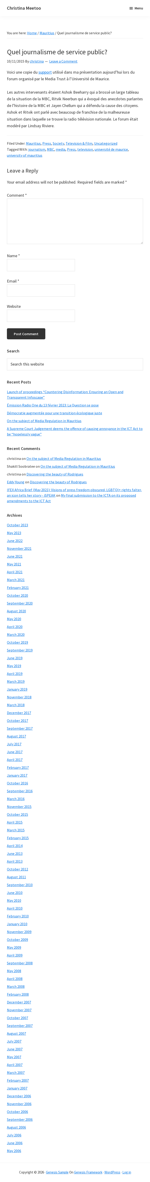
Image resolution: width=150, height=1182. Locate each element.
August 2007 (16, 1033)
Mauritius (33, 143)
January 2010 (17, 924)
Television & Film (79, 143)
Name (13, 255)
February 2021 (18, 587)
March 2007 (16, 1072)
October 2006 (17, 1111)
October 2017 (17, 720)
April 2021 (15, 572)
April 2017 (15, 759)
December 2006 (19, 1096)
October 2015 (17, 814)
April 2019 (15, 673)
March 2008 (16, 986)
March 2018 (16, 705)
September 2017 (20, 728)
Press (46, 143)
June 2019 (15, 658)
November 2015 (19, 806)
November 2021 (19, 548)
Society (58, 143)
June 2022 (15, 540)
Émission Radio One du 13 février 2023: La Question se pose (53, 405)
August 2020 (16, 611)
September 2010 (20, 884)
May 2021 (14, 564)
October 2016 (17, 783)
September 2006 (20, 1119)
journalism (36, 149)
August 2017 (16, 736)
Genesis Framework (88, 1172)
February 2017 (18, 767)
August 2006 (16, 1127)
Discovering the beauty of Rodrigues (54, 474)
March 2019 (16, 681)
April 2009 (15, 955)
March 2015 (16, 830)
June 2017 (15, 752)
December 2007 (19, 1002)
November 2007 (19, 1010)
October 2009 (17, 939)
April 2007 (15, 1064)
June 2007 (15, 1049)
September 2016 (20, 791)
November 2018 (19, 697)
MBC (50, 149)
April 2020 (15, 626)
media (60, 149)
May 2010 (14, 900)
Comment (17, 195)
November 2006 (19, 1103)
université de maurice (111, 149)
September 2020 (20, 603)
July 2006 (14, 1135)
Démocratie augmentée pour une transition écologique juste (54, 413)
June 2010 (15, 892)
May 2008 (14, 971)
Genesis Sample (57, 1172)
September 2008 (20, 963)
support (45, 72)
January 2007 (17, 1088)
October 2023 (17, 525)
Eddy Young (15, 482)
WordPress (112, 1172)
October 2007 (17, 1017)
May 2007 (14, 1057)
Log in (126, 1172)
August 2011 (16, 877)
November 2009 (19, 931)
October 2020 (17, 595)
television (85, 149)
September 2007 (20, 1025)
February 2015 (18, 838)
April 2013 (15, 861)
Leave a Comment (63, 61)
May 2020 (14, 619)
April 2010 (15, 908)
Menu (139, 8)
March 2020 (16, 634)
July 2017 (14, 744)
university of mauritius (24, 155)
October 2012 (17, 869)
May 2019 (14, 665)
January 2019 (17, 689)
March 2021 (16, 579)
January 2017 (17, 775)
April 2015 (15, 822)
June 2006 (15, 1143)
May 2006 (14, 1150)
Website (14, 306)
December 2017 (19, 712)
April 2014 (15, 845)
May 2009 (14, 947)
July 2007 (14, 1041)
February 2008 (18, 994)
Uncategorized (105, 143)
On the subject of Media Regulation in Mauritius (44, 420)
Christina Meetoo (24, 8)
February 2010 (18, 916)
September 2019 (20, 650)
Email (13, 281)
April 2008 (15, 978)
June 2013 (15, 853)
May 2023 (14, 532)
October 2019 (17, 642)
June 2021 (15, 556)
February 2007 (18, 1080)
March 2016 (16, 798)
